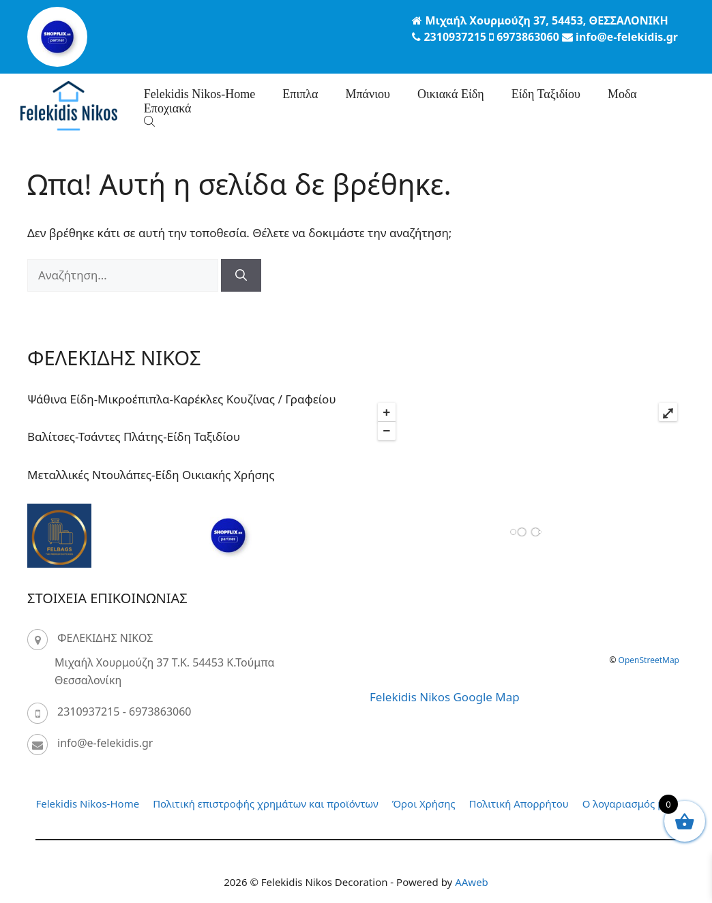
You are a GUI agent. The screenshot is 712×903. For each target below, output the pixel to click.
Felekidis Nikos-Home (200, 94)
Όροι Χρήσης (424, 803)
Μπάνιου (367, 94)
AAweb (471, 882)
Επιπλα (300, 94)
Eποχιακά (168, 108)
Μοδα (622, 94)
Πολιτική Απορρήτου (519, 803)
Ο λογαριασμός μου (629, 803)
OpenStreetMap (649, 660)
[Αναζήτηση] (241, 275)
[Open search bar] (151, 121)
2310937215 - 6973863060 (124, 711)
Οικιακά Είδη (450, 94)
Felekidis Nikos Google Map (445, 697)
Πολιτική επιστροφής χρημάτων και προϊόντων (266, 803)
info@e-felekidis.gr (105, 742)
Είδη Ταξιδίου (545, 94)
